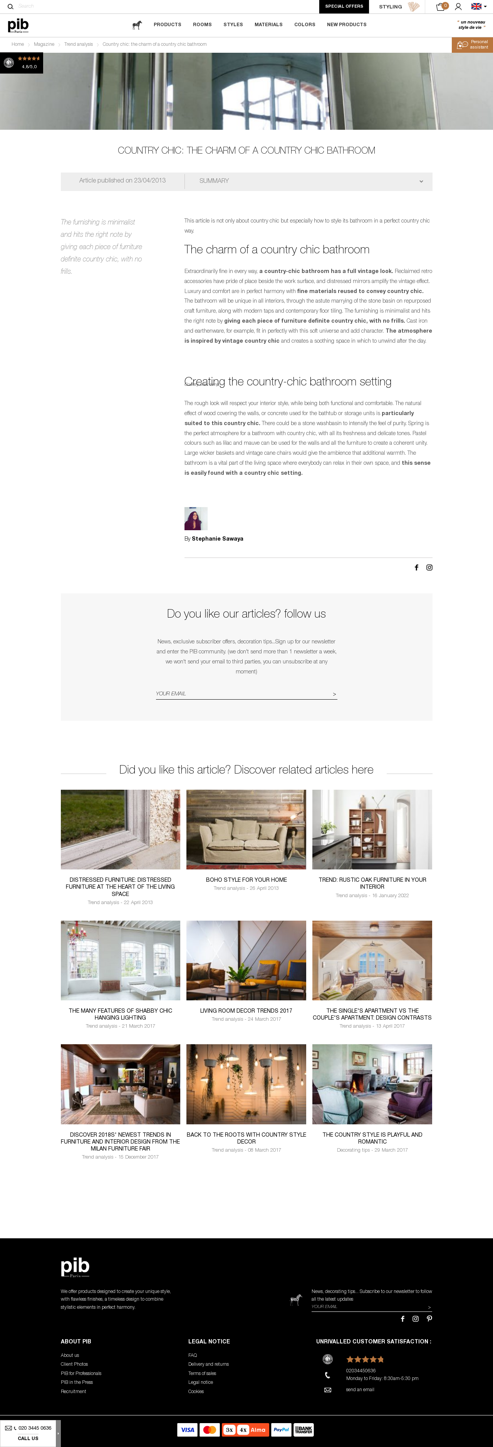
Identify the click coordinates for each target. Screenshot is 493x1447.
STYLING (399, 7)
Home (18, 44)
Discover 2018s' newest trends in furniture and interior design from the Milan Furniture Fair (120, 1142)
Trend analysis (78, 44)
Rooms (202, 25)
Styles (233, 25)
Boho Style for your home (246, 880)
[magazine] (137, 25)
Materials (269, 25)
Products (167, 25)
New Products (347, 25)
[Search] (10, 6)
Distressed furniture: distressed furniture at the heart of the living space (120, 887)
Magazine (44, 44)
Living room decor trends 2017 (246, 1011)
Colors (304, 25)
